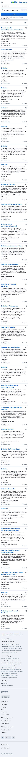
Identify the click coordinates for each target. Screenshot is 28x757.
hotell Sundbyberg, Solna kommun (9, 677)
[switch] (25, 22)
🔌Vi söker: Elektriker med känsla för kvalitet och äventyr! (12, 573)
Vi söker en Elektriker (8, 184)
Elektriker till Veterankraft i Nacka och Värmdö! (10, 386)
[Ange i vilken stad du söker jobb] (14, 10)
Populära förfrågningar (8, 639)
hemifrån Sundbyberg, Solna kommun (10, 644)
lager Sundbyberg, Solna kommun (9, 652)
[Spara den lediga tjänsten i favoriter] (26, 28)
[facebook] (2, 737)
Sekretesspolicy (5, 748)
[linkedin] (13, 737)
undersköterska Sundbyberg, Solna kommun (11, 646)
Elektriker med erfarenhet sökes (11, 246)
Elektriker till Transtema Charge (11, 204)
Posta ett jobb (5, 723)
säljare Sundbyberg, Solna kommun (9, 675)
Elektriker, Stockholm (8, 327)
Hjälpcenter (4, 712)
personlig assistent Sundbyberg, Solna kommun (12, 671)
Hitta (14, 14)
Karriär (2, 709)
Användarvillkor (5, 744)
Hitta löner (3, 732)
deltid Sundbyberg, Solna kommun (9, 673)
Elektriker (4, 68)
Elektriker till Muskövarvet (9, 264)
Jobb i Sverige (5, 714)
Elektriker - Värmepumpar (9, 306)
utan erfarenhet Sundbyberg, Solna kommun (11, 650)
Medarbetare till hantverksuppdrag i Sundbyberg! (12, 29)
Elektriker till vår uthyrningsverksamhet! (9, 225)
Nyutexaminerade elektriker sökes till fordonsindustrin (10, 529)
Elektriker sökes (6, 49)
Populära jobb (4, 683)
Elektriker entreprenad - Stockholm (9, 285)
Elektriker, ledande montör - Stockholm (10, 612)
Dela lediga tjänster (6, 721)
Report (24, 45)
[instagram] (6, 737)
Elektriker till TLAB (7, 429)
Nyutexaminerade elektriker (10, 347)
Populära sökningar (6, 730)
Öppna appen (23, 2)
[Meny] (2, 2)
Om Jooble (4, 704)
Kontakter (3, 707)
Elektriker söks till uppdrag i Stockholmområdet (10, 551)
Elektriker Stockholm (8, 489)
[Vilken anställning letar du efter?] (14, 6)
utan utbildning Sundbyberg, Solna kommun (11, 648)
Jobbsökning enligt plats (7, 685)
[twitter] (9, 737)
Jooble (11, 753)
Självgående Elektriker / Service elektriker (11, 408)
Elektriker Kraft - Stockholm (10, 449)
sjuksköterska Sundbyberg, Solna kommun (11, 669)
